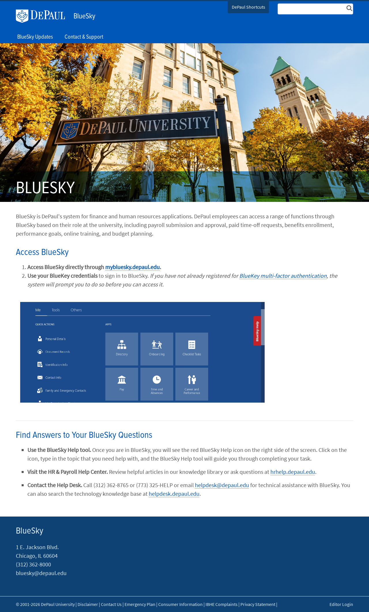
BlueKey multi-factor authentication (283, 275)
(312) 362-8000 (33, 564)
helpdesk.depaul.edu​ (174, 493)
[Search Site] (315, 8)
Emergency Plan (140, 604)
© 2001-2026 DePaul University (45, 604)
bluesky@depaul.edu (41, 573)
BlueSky (84, 16)
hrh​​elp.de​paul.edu (292, 471)
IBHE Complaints (222, 604)
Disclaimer (88, 604)
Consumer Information (180, 604)
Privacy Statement (257, 604)
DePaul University (43, 16)
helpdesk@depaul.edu (222, 485)
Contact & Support (84, 37)
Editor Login (341, 604)
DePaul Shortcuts (248, 7)
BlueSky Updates (35, 37)
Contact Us (111, 604)
